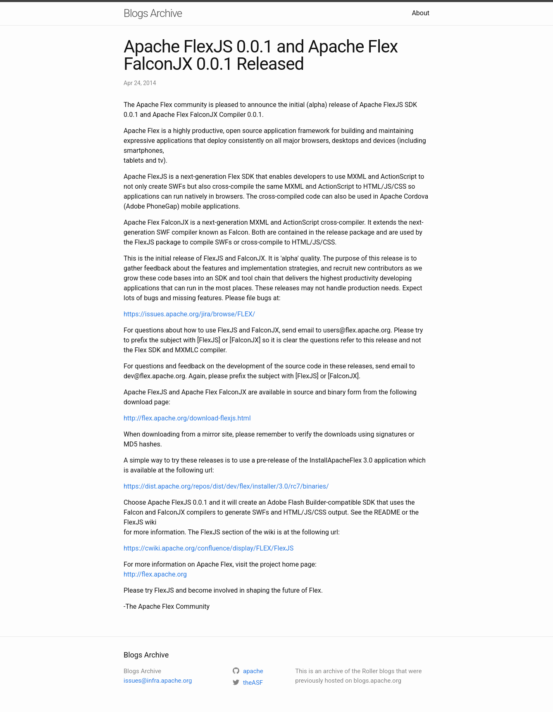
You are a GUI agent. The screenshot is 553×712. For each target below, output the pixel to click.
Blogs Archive (153, 13)
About (420, 13)
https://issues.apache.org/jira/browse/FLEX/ (189, 314)
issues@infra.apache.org (158, 680)
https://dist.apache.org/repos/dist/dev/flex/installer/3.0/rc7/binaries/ (226, 486)
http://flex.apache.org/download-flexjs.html (187, 418)
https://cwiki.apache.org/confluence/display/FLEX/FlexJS (208, 548)
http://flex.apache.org (155, 574)
